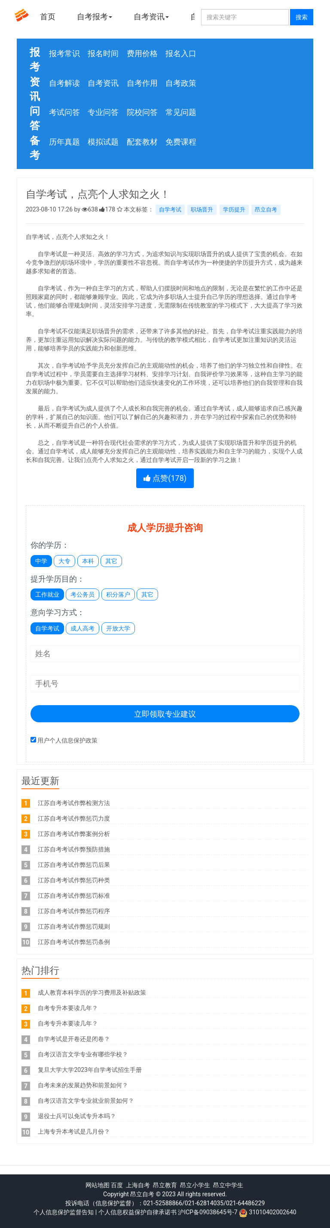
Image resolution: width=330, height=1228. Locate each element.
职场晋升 (202, 209)
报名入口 (180, 53)
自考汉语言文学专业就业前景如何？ (86, 1100)
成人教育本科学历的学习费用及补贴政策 (92, 992)
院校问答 (142, 112)
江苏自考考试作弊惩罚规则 (74, 926)
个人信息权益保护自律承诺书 (137, 1212)
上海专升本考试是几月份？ (74, 1131)
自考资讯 (151, 16)
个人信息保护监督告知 (64, 1212)
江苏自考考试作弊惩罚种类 (74, 880)
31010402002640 (272, 1212)
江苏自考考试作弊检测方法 (74, 803)
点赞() (165, 478)
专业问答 (103, 112)
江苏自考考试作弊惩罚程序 (74, 911)
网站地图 (98, 1185)
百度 (117, 1185)
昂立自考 (266, 209)
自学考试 (170, 209)
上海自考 (138, 1185)
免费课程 (180, 141)
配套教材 (142, 141)
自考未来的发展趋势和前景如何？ (83, 1085)
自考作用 (142, 82)
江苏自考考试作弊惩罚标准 (74, 895)
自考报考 (94, 16)
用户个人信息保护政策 (67, 740)
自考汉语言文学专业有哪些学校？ (83, 1054)
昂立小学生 (195, 1185)
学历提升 (234, 209)
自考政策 (180, 82)
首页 (47, 16)
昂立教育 (165, 1185)
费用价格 (142, 53)
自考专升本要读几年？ (68, 1008)
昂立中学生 (228, 1185)
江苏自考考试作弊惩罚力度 (74, 818)
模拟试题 (103, 141)
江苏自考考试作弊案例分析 (74, 833)
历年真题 (64, 141)
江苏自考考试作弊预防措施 (74, 849)
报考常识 (64, 53)
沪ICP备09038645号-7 (207, 1212)
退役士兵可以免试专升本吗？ (77, 1116)
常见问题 (180, 112)
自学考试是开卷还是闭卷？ (74, 1038)
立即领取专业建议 (165, 713)
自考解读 (64, 82)
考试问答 (64, 112)
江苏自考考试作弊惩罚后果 (74, 864)
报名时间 (103, 53)
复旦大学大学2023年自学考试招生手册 (89, 1069)
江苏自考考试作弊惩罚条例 (74, 941)
